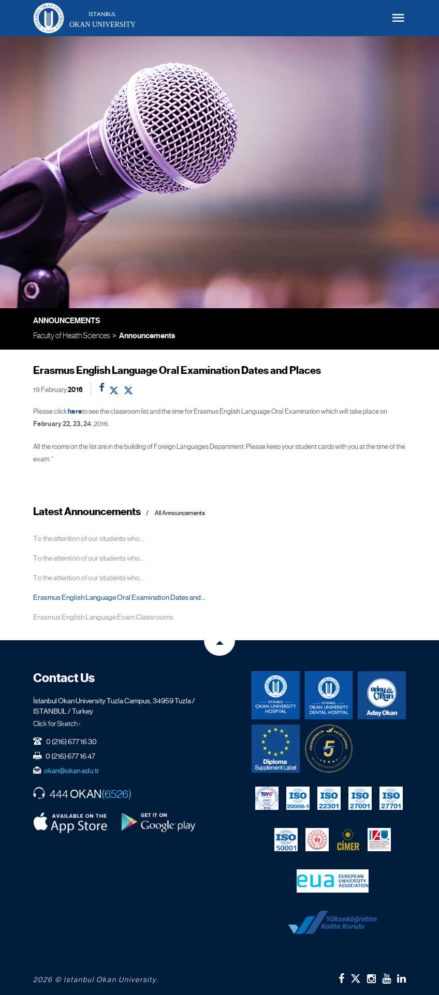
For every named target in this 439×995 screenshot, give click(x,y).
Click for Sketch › (57, 723)
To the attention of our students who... (88, 538)
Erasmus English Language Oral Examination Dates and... (119, 597)
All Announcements (180, 513)
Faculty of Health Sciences (71, 335)
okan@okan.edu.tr (71, 770)
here (75, 412)
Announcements (147, 335)
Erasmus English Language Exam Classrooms (103, 617)
